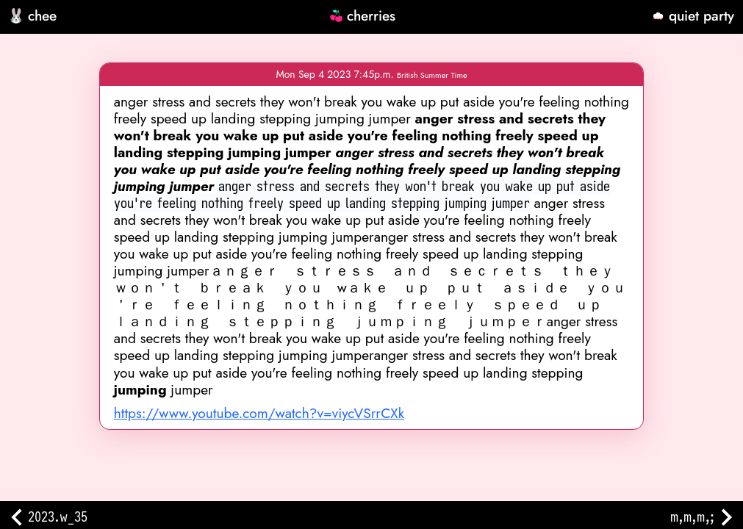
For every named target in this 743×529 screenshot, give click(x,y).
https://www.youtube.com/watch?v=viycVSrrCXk (259, 413)
